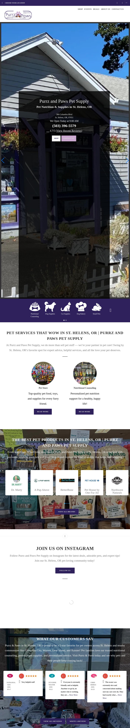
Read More (43, 412)
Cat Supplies (65, 314)
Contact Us (70, 139)
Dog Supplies (50, 314)
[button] (127, 160)
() (69, 130)
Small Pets (96, 314)
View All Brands (66, 512)
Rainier (75, 650)
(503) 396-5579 (64, 126)
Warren (47, 650)
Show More (73, 695)
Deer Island (58, 650)
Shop (54, 139)
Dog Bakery (81, 314)
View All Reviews (53, 721)
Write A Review (78, 721)
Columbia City (33, 650)
